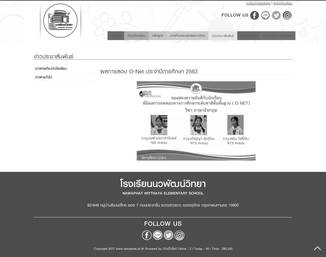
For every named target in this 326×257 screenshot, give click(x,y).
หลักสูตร (149, 35)
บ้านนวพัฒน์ (245, 35)
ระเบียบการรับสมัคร (258, 3)
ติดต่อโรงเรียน (282, 3)
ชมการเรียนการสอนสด (276, 35)
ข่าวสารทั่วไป (43, 77)
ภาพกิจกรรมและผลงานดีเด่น (181, 35)
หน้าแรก (106, 35)
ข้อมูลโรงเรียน (126, 35)
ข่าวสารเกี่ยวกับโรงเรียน (51, 68)
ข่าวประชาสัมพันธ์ (218, 35)
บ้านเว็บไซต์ (170, 248)
